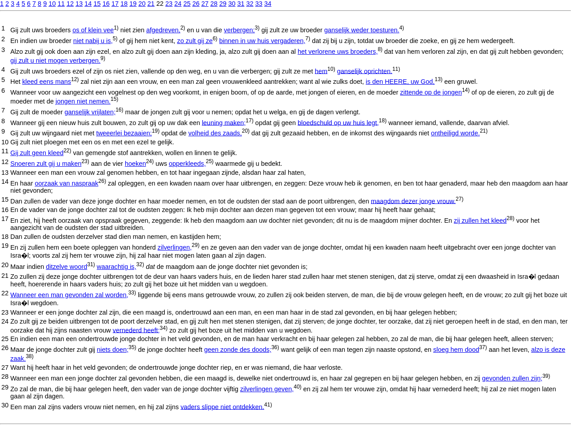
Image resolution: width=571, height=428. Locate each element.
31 (240, 3)
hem (321, 70)
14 (88, 3)
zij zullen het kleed (480, 220)
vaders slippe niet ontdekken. (222, 406)
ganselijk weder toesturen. (361, 30)
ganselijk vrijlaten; (90, 112)
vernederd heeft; (136, 329)
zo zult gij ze (194, 40)
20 (141, 3)
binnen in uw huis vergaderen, (262, 40)
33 (259, 3)
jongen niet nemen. (83, 101)
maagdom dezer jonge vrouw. (413, 200)
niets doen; (112, 349)
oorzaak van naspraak (66, 183)
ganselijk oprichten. (364, 70)
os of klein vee (93, 30)
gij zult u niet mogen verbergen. (55, 60)
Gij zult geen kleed (36, 152)
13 (79, 3)
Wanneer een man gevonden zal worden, (69, 294)
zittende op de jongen (431, 92)
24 (177, 3)
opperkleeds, (187, 163)
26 (195, 3)
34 (268, 3)
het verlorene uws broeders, (338, 51)
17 (115, 3)
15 (97, 3)
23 (168, 3)
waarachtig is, (116, 266)
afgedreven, (163, 30)
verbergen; (239, 30)
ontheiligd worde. (455, 133)
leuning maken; (224, 122)
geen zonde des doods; (238, 349)
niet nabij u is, (93, 40)
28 (213, 3)
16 (106, 3)
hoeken (135, 163)
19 (132, 3)
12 (70, 3)
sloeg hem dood (456, 349)
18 (123, 3)
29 (222, 3)
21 (150, 3)
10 (52, 3)
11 (61, 3)
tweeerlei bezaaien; (124, 133)
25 (186, 3)
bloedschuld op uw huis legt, (338, 122)
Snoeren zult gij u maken (45, 163)
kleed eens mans (46, 81)
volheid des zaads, (215, 133)
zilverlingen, (175, 247)
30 (231, 3)
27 (204, 3)
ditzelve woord (66, 266)
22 (5, 293)
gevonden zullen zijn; (512, 378)
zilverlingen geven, (267, 389)
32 (249, 3)
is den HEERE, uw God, (400, 81)
